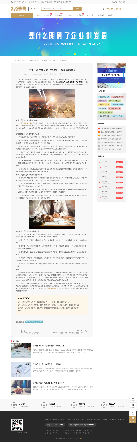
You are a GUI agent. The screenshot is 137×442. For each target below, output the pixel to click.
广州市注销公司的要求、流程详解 (111, 139)
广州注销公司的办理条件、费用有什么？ (48, 383)
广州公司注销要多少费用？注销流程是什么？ (33, 302)
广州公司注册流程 (114, 101)
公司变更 (58, 15)
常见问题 (101, 15)
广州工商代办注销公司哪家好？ (30, 333)
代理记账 (79, 15)
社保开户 (89, 419)
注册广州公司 (102, 101)
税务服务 (104, 186)
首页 (39, 15)
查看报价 (119, 162)
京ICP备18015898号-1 (76, 438)
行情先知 (105, 419)
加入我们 (114, 2)
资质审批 (90, 15)
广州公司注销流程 (114, 108)
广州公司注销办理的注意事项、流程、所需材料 (34, 305)
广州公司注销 (51, 288)
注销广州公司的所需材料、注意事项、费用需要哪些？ (35, 309)
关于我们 (97, 419)
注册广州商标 (102, 108)
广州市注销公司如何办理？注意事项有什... (113, 145)
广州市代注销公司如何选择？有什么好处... (49, 346)
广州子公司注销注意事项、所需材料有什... (113, 149)
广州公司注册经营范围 (105, 112)
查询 (77, 9)
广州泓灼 (14, 60)
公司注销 (69, 15)
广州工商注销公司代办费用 (34, 322)
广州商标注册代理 (117, 104)
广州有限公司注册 (117, 116)
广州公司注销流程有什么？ (61, 302)
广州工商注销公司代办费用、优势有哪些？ (51, 60)
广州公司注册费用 (103, 116)
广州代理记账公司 (103, 97)
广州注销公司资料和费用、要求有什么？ (113, 142)
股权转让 (104, 176)
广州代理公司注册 (103, 104)
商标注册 (121, 419)
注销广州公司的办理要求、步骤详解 (47, 364)
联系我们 (122, 2)
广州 (34, 8)
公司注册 (47, 15)
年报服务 (104, 191)
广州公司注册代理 (117, 97)
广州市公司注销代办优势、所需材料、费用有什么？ (68, 333)
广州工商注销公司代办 (26, 123)
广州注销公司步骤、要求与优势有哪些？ (66, 308)
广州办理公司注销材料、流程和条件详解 (66, 305)
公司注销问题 (31, 60)
